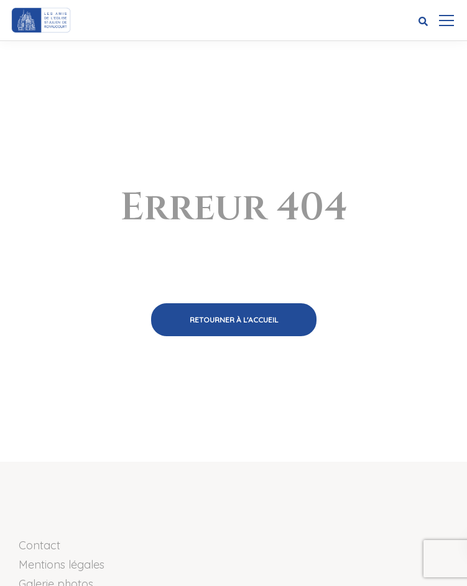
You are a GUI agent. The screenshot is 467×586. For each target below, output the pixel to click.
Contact (39, 545)
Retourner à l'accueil (234, 319)
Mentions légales (61, 564)
